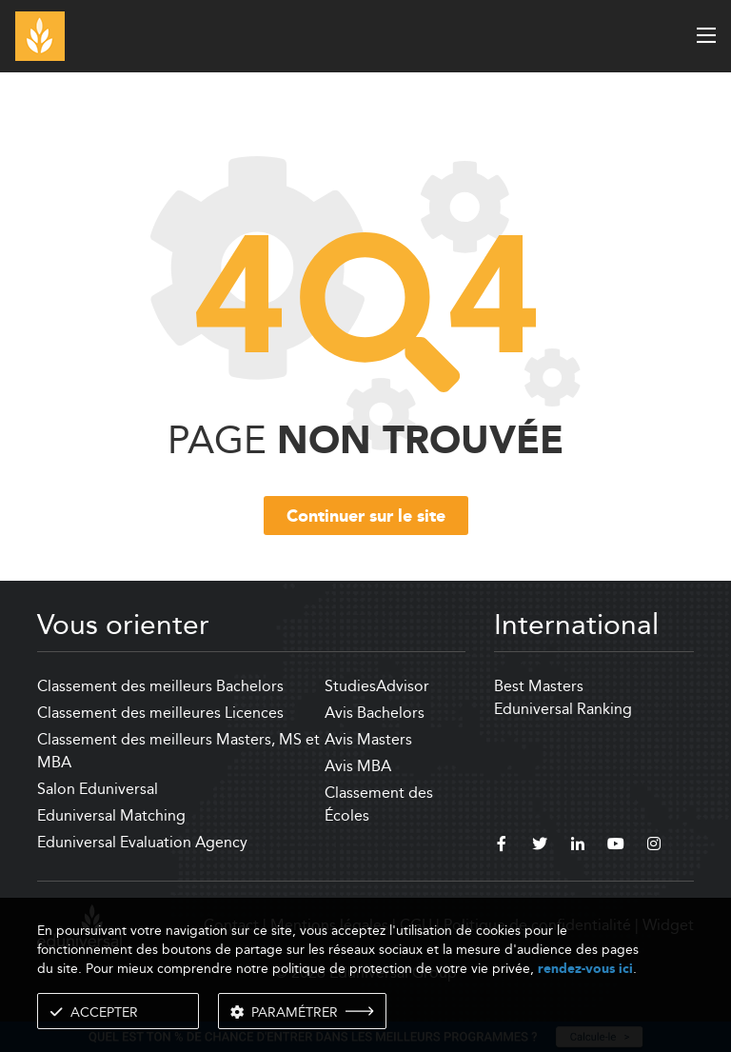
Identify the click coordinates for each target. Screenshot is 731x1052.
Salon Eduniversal (97, 789)
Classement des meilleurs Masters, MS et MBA (178, 750)
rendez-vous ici (585, 969)
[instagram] (654, 846)
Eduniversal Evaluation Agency (142, 842)
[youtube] (615, 846)
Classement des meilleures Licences (160, 712)
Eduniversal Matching (111, 815)
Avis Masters (368, 739)
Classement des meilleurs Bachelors (160, 686)
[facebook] (501, 846)
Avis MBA (358, 766)
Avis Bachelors (375, 712)
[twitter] (539, 846)
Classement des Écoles (379, 804)
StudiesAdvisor (377, 686)
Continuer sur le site (365, 517)
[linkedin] (577, 846)
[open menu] (706, 35)
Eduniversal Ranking (563, 709)
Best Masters (538, 686)
